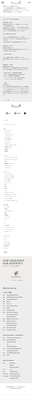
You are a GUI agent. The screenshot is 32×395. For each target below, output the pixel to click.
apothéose (12, 365)
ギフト (5, 239)
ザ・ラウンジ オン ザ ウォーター (11, 157)
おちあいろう (9, 303)
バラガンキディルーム (9, 134)
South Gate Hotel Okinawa (11, 323)
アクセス (5, 248)
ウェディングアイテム (9, 192)
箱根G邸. (8, 301)
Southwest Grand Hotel (10, 321)
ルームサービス (8, 167)
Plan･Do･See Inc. (18, 388)
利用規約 (6, 151)
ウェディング (6, 171)
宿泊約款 (6, 149)
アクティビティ (8, 140)
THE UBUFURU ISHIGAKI (11, 325)
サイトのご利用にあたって (20, 386)
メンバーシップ (7, 241)
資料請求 (6, 215)
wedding (17, 113)
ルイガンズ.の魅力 (8, 198)
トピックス (6, 120)
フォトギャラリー (8, 182)
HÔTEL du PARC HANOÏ (11, 327)
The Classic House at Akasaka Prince (14, 337)
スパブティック (8, 231)
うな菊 (11, 369)
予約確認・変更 (8, 147)
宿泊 (4, 128)
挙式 (5, 184)
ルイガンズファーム (9, 165)
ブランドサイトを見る (16, 280)
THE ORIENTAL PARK (14, 378)
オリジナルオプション (9, 210)
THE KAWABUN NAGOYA (12, 346)
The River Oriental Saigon (14, 373)
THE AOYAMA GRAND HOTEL (12, 295)
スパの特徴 (7, 225)
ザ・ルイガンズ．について (9, 124)
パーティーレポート (11, 196)
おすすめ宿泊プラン (9, 138)
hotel (8, 113)
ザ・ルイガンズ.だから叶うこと (11, 200)
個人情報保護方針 (10, 386)
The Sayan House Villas (11, 329)
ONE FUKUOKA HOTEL (11, 316)
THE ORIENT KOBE (10, 310)
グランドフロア (8, 132)
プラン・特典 (7, 180)
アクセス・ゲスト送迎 (9, 176)
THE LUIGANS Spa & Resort (11, 314)
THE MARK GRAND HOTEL (11, 299)
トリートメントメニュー (10, 227)
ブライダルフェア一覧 (9, 178)
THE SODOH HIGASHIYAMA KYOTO (14, 348)
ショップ (5, 237)
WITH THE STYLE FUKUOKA (12, 312)
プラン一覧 (7, 206)
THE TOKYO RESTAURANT (15, 376)
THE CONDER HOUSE (11, 342)
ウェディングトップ (9, 173)
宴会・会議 (6, 204)
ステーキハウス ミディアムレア (11, 159)
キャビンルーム (8, 136)
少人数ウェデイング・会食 (10, 194)
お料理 (6, 188)
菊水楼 (8, 355)
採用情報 (5, 252)
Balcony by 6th (12, 363)
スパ (4, 223)
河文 (8, 344)
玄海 (5, 161)
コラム (6, 219)
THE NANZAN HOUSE (11, 339)
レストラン (6, 155)
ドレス (6, 190)
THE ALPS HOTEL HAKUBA (11, 305)
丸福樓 (7, 308)
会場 (5, 186)
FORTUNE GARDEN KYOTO (12, 350)
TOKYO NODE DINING (14, 367)
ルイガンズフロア (8, 130)
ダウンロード (7, 217)
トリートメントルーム (9, 229)
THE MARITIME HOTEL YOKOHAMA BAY (14, 297)
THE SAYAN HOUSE (14, 371)
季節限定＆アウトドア (9, 163)
